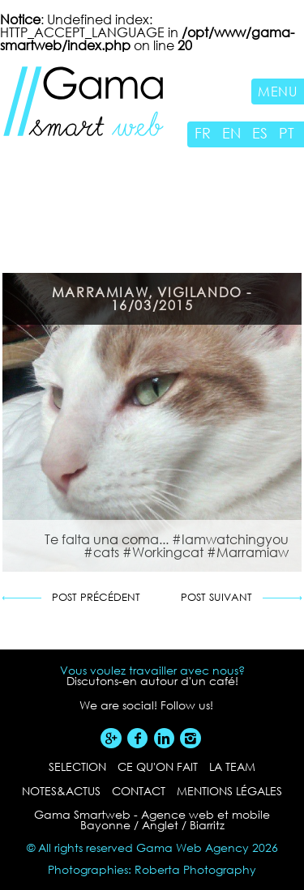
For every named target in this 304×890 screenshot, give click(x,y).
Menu (278, 91)
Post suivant (216, 598)
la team (232, 766)
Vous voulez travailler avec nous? (152, 670)
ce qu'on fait (158, 766)
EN (231, 133)
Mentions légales (229, 790)
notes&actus (61, 790)
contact (138, 790)
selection (77, 766)
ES (260, 133)
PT (286, 133)
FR (203, 133)
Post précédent (96, 598)
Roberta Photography (195, 869)
